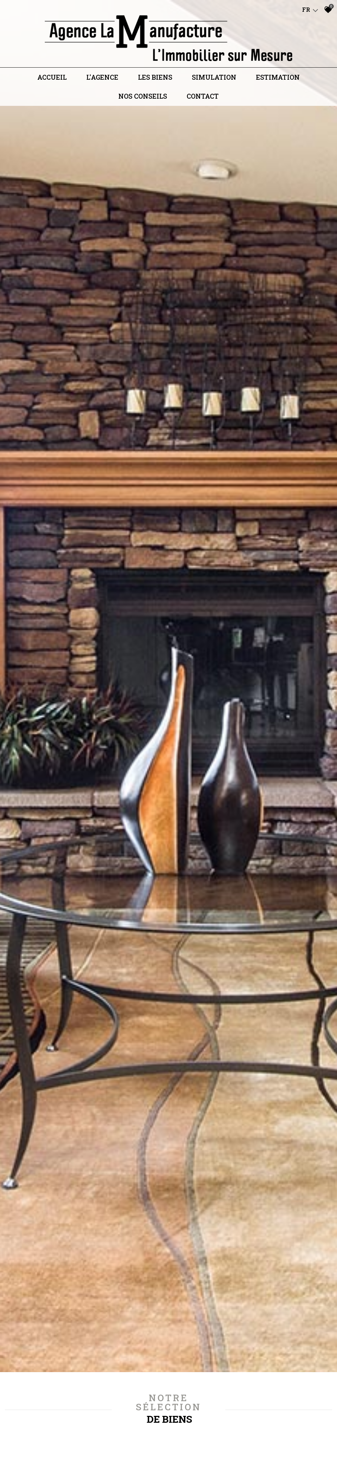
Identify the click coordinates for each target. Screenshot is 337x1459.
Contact (203, 98)
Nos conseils (142, 98)
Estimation (278, 79)
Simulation (214, 79)
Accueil (52, 79)
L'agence (102, 79)
